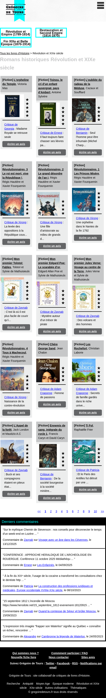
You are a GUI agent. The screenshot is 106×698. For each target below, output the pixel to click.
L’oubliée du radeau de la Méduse (88, 84)
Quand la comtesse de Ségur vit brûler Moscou (67, 611)
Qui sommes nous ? (25, 653)
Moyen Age (43, 683)
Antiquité (28, 683)
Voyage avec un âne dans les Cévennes (63, 539)
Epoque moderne (63, 683)
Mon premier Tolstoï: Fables (12, 263)
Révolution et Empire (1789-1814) (15, 33)
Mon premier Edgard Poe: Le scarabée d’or (51, 263)
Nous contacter (59, 657)
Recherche (13, 683)
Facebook (63, 663)
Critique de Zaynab (16, 307)
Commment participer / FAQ (69, 653)
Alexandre (30, 636)
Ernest (28, 565)
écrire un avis (16, 144)
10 (95, 511)
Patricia (28, 586)
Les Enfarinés (45, 565)
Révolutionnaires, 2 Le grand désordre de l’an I (51, 173)
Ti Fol (89, 425)
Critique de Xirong (15, 222)
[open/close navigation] (100, 5)
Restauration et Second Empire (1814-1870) (51, 33)
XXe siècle (35, 687)
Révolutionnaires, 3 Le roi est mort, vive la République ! (15, 173)
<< (39, 511)
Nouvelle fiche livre (23, 657)
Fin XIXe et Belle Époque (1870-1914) (15, 43)
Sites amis (88, 657)
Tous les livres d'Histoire (14, 53)
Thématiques (78, 687)
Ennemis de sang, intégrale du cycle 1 (51, 429)
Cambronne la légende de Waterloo (63, 636)
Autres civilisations (56, 687)
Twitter (50, 663)
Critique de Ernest (51, 132)
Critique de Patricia (87, 470)
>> (102, 511)
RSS (75, 663)
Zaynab (28, 539)
